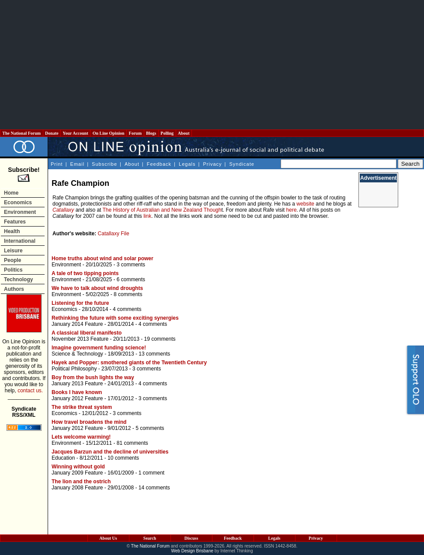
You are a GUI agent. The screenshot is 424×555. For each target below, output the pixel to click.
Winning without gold (78, 467)
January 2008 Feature (77, 488)
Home (11, 193)
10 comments (123, 458)
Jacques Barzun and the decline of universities (110, 452)
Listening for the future (80, 303)
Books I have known (77, 392)
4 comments (127, 309)
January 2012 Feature (77, 398)
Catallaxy (63, 210)
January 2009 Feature (77, 473)
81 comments (132, 443)
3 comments (131, 265)
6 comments (131, 279)
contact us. (30, 390)
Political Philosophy (74, 369)
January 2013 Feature (77, 383)
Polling (167, 133)
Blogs (151, 133)
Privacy (212, 164)
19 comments (159, 339)
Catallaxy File (113, 233)
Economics (18, 202)
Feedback (159, 164)
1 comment (151, 473)
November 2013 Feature (80, 339)
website (305, 204)
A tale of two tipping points (85, 273)
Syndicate (241, 164)
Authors (14, 289)
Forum (135, 133)
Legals (187, 164)
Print (57, 164)
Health (12, 231)
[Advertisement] (212, 64)
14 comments (154, 488)
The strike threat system (82, 407)
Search (149, 538)
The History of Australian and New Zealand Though (162, 210)
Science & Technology (77, 354)
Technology (18, 279)
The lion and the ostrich (81, 481)
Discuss (191, 538)
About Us (108, 538)
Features (15, 222)
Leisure (13, 251)
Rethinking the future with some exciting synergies (115, 318)
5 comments (150, 428)
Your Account (75, 133)
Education (63, 458)
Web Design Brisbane (192, 550)
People (12, 260)
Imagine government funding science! (99, 348)
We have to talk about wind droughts (97, 288)
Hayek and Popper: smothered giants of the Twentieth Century (129, 363)
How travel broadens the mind (89, 422)
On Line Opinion (108, 133)
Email (77, 164)
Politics (13, 270)
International (19, 241)
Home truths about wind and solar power (102, 258)
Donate (52, 133)
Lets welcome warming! (81, 437)
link (147, 216)
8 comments (128, 294)
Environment (20, 212)
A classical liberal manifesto (87, 333)
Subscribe (104, 164)
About (184, 133)
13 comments (154, 354)
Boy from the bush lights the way (93, 377)
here (291, 210)
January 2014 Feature (77, 324)
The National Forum (21, 133)
